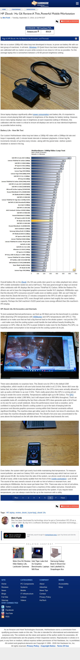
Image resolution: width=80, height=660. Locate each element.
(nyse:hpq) (32, 513)
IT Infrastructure (27, 594)
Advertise (43, 587)
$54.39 (48, 31)
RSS (7, 617)
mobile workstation (59, 479)
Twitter (8, 607)
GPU (72, 395)
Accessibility (63, 584)
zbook (24, 513)
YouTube (9, 613)
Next (63, 498)
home (4, 9)
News (3, 590)
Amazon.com (32, 31)
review (18, 513)
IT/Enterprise (16, 9)
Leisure (23, 597)
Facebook (10, 610)
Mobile (23, 590)
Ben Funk (16, 518)
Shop (61, 587)
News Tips (44, 590)
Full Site (4, 597)
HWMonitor (37, 317)
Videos (23, 600)
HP (7, 513)
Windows (33, 47)
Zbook (23, 282)
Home (3, 584)
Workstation (31, 9)
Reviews (4, 587)
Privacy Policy (45, 597)
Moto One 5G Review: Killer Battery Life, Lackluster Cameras (22, 564)
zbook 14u (41, 513)
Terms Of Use (63, 646)
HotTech (43, 600)
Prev (16, 498)
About (42, 584)
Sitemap (4, 600)
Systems (24, 587)
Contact (43, 594)
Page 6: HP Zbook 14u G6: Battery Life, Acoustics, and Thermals (40, 38)
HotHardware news (51, 535)
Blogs (3, 594)
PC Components (27, 584)
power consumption (41, 114)
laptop (12, 513)
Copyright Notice (48, 646)
